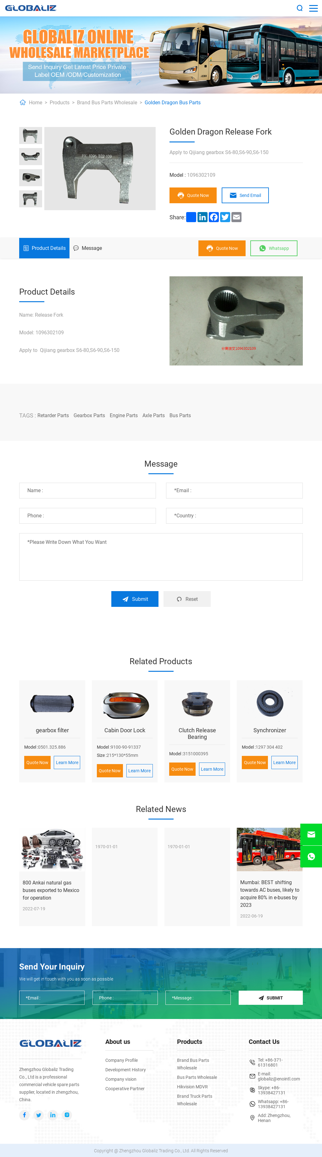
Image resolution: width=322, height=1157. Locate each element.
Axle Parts (153, 415)
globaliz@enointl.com (279, 1078)
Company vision (120, 1078)
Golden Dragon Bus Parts (173, 103)
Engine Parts (124, 415)
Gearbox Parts (89, 415)
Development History (125, 1069)
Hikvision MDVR (192, 1086)
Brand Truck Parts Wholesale (194, 1099)
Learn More (67, 761)
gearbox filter (52, 729)
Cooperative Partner (125, 1088)
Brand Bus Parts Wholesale (107, 103)
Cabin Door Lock (124, 729)
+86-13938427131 (272, 1090)
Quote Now (193, 195)
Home (35, 103)
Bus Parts (180, 415)
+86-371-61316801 (270, 1062)
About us (117, 1041)
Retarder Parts (53, 415)
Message (87, 248)
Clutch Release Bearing (197, 733)
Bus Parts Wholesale (197, 1076)
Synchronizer (269, 729)
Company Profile (121, 1059)
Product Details (44, 248)
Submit (135, 598)
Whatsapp (274, 248)
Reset (187, 598)
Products (59, 103)
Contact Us (264, 1041)
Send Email (245, 195)
